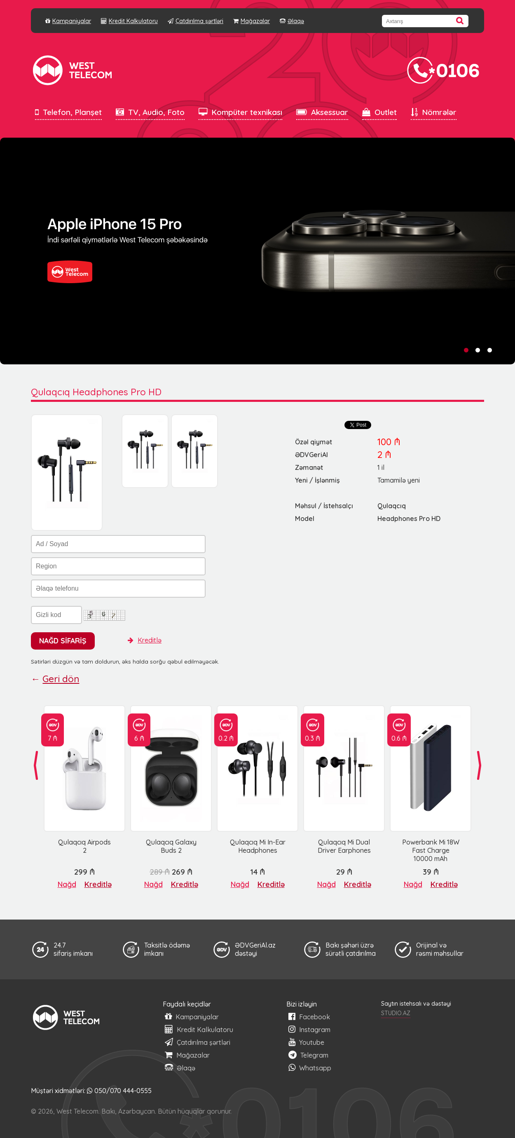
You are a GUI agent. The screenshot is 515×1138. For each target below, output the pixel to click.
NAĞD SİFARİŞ (63, 640)
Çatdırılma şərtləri (195, 21)
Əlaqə (292, 21)
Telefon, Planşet (68, 112)
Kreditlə (145, 640)
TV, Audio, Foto (150, 112)
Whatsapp (309, 1067)
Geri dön (60, 679)
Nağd (67, 884)
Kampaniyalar (68, 21)
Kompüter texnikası (240, 112)
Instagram (309, 1029)
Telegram (308, 1055)
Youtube (306, 1042)
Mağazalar (251, 21)
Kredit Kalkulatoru (129, 21)
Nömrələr (433, 112)
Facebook (309, 1016)
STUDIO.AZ (395, 1013)
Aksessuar (322, 112)
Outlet (379, 112)
